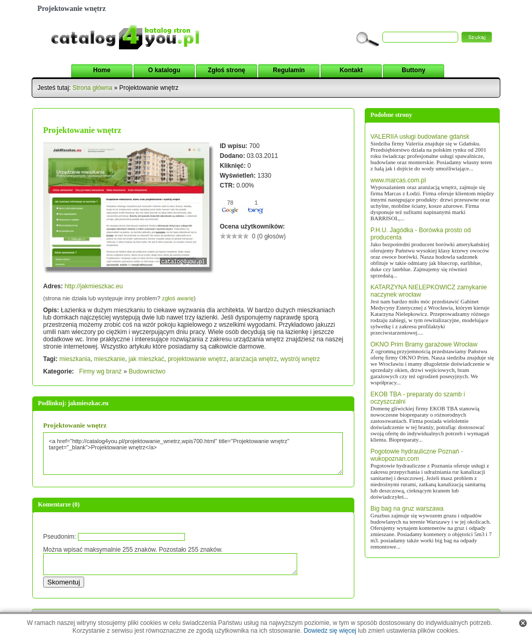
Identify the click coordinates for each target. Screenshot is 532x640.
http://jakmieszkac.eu (93, 286)
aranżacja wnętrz (253, 359)
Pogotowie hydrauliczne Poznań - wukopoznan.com (416, 455)
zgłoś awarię (178, 298)
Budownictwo (147, 371)
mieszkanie (109, 359)
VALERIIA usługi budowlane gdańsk (420, 136)
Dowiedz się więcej (329, 630)
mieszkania (74, 359)
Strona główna (92, 87)
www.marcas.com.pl (398, 180)
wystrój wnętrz (300, 359)
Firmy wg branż (100, 371)
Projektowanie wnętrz (75, 425)
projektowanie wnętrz (197, 359)
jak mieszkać (147, 359)
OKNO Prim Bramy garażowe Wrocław (423, 344)
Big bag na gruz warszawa (407, 508)
